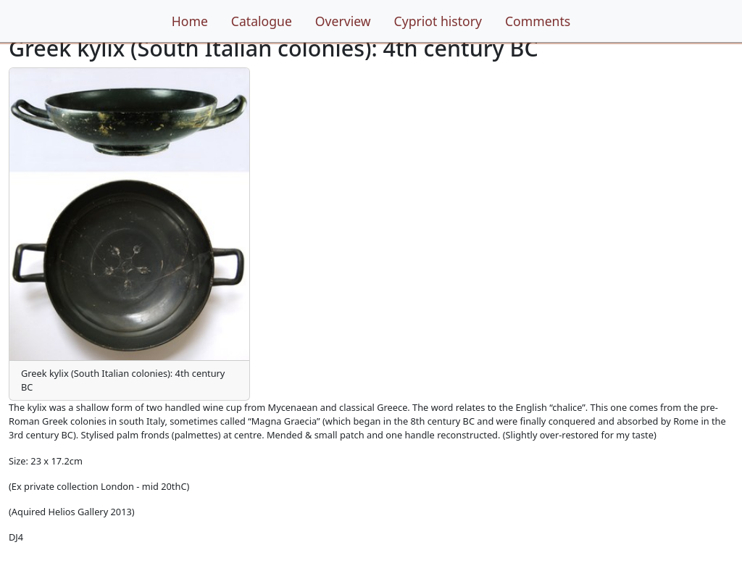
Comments (537, 21)
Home (190, 21)
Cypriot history (438, 21)
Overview (343, 21)
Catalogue (261, 21)
